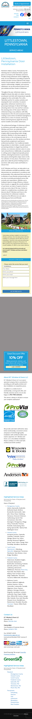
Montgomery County (13, 506)
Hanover (13, 694)
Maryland (10, 672)
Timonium (10, 604)
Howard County (11, 532)
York (12, 696)
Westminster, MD (16, 686)
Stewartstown (15, 702)
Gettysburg (14, 692)
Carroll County (15, 678)
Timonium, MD (15, 684)
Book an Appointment (22, 4)
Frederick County (12, 558)
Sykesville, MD (15, 682)
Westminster (11, 549)
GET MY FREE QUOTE (16, 291)
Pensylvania (10, 690)
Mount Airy (24, 570)
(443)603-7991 (12, 629)
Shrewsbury (14, 700)
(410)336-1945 (12, 621)
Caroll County (11, 547)
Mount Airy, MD (15, 687)
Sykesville (10, 551)
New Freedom (15, 704)
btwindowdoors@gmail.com (12, 635)
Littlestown (14, 698)
